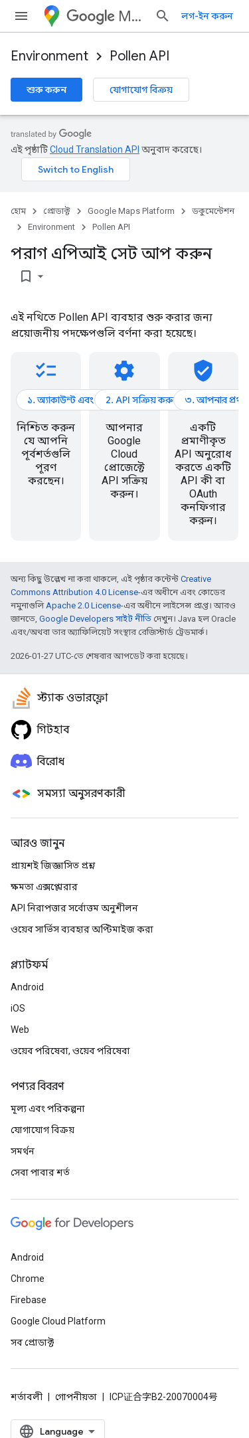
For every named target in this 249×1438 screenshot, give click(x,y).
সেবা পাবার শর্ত (40, 1172)
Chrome (27, 1278)
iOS (18, 1008)
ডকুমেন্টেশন (213, 211)
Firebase (28, 1300)
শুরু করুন (46, 90)
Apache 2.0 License (83, 605)
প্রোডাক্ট (56, 211)
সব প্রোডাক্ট (32, 1342)
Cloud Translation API (94, 149)
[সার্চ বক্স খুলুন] (163, 16)
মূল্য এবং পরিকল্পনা (48, 1108)
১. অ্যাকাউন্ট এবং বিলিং (71, 400)
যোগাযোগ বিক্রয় (141, 90)
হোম (18, 211)
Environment (49, 56)
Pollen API (139, 56)
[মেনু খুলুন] (21, 16)
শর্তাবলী (26, 1397)
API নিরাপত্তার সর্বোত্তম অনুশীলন (74, 908)
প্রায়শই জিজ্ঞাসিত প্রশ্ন (53, 865)
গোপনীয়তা (76, 1397)
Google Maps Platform (131, 211)
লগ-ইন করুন (207, 16)
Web (20, 1029)
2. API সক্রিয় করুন (142, 400)
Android (27, 987)
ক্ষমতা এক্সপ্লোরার (44, 886)
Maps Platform (105, 16)
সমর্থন (23, 1151)
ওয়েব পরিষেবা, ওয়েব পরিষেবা (70, 1050)
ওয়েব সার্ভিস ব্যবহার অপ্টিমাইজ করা (82, 929)
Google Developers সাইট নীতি (95, 619)
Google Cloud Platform (58, 1321)
